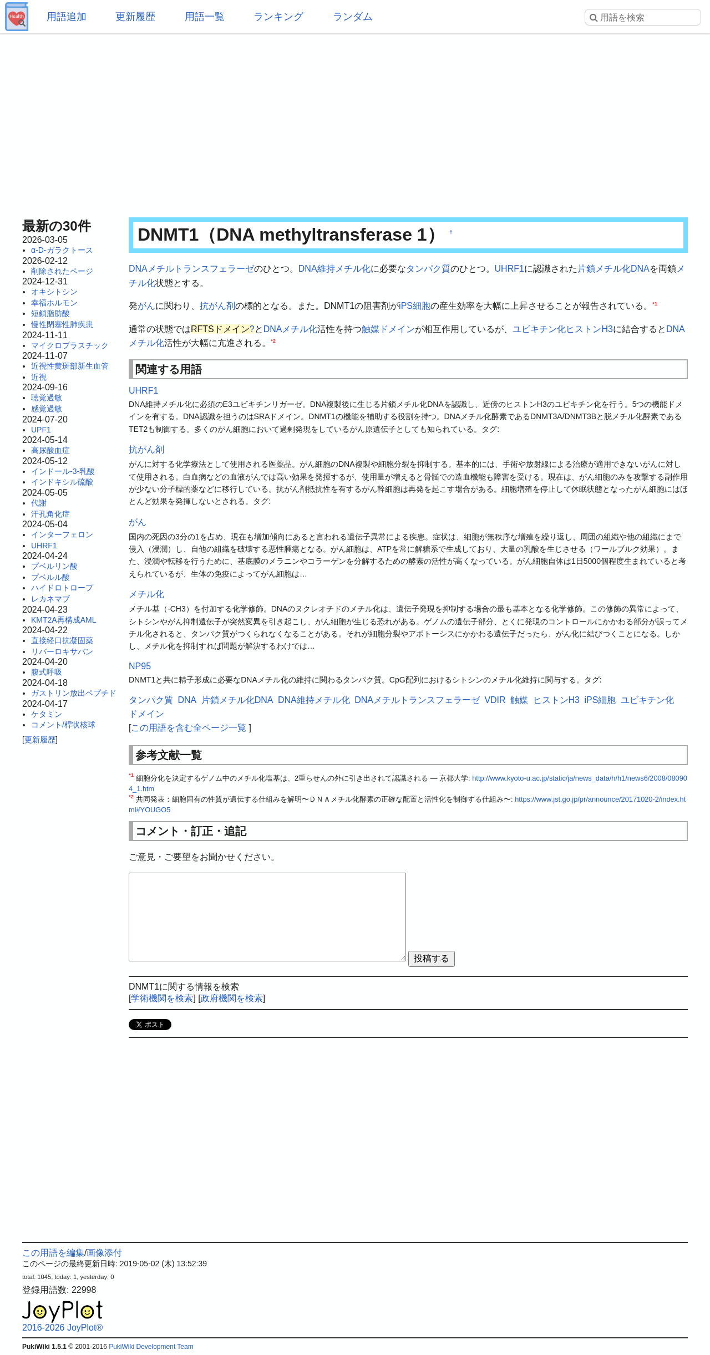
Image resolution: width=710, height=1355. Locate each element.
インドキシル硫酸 (62, 481)
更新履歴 (135, 16)
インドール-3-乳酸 (63, 471)
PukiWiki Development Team (151, 1347)
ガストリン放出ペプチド (73, 693)
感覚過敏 (46, 408)
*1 (654, 303)
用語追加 (67, 16)
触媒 (370, 329)
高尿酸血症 (50, 450)
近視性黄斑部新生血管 (70, 365)
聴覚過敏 (46, 397)
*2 (273, 341)
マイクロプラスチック (70, 345)
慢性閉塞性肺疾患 (62, 324)
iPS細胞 (414, 305)
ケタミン (46, 714)
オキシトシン (54, 291)
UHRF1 (44, 545)
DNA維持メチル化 (334, 268)
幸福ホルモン (54, 302)
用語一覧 (205, 16)
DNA (272, 329)
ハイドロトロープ (62, 587)
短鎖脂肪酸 (50, 313)
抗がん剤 (217, 305)
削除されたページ (62, 271)
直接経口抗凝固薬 (62, 640)
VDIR (494, 700)
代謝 (39, 502)
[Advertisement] (355, 122)
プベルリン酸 (54, 566)
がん (146, 305)
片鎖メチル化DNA (613, 268)
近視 (39, 377)
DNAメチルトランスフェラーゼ (191, 268)
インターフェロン (62, 534)
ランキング (278, 16)
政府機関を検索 (232, 998)
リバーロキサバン (62, 651)
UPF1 (41, 429)
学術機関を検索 (162, 998)
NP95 (140, 666)
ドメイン (397, 329)
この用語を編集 (53, 1252)
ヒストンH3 (589, 329)
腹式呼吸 (46, 672)
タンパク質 (428, 268)
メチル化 (299, 329)
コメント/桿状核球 (63, 724)
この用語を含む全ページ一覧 (188, 727)
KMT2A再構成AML (63, 619)
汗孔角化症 (50, 514)
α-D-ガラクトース (62, 250)
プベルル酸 (50, 577)
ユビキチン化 (539, 329)
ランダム (353, 16)
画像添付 (104, 1252)
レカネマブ (50, 598)
